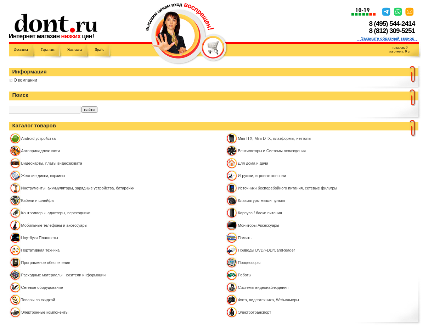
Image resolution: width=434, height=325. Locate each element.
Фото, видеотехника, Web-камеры (268, 300)
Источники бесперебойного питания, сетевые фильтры (287, 188)
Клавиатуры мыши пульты (261, 200)
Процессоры (249, 262)
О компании (25, 80)
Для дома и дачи (253, 163)
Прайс (99, 49)
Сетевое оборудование (42, 287)
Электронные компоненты (44, 312)
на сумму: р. (399, 51)
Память (244, 238)
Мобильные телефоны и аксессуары (54, 225)
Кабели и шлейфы (38, 200)
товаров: (399, 47)
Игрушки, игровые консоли (262, 175)
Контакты (74, 49)
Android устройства (38, 138)
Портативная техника (40, 250)
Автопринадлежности (40, 151)
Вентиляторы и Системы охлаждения (272, 151)
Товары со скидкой (38, 300)
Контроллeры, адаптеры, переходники (55, 213)
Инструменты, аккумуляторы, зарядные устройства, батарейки (78, 188)
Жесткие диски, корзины (43, 175)
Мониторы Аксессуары (258, 225)
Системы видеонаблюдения (263, 287)
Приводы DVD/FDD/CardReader (266, 250)
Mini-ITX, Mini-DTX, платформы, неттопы (274, 138)
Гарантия (48, 49)
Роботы (244, 275)
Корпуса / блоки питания (260, 213)
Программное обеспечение (46, 262)
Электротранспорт (254, 312)
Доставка (21, 49)
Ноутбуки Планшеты (39, 238)
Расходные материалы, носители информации (63, 275)
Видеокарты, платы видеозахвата (51, 163)
